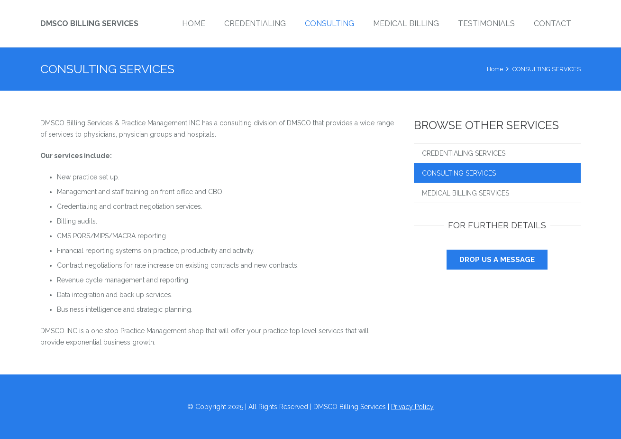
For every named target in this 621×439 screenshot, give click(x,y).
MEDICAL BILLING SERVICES (465, 193)
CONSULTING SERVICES (459, 173)
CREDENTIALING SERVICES (463, 153)
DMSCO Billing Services (89, 23)
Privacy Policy (412, 407)
